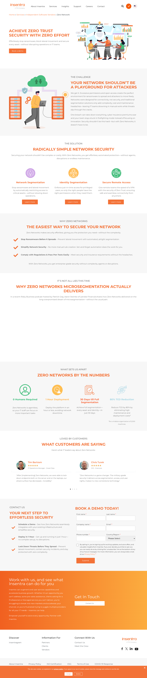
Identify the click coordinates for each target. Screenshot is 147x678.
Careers (89, 6)
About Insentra (38, 6)
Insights (65, 6)
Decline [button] (78, 674)
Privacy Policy (90, 554)
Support (77, 6)
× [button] (145, 668)
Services (53, 6)
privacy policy (58, 669)
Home (12, 15)
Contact (101, 6)
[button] (11, 471)
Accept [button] (68, 674)
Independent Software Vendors (40, 15)
